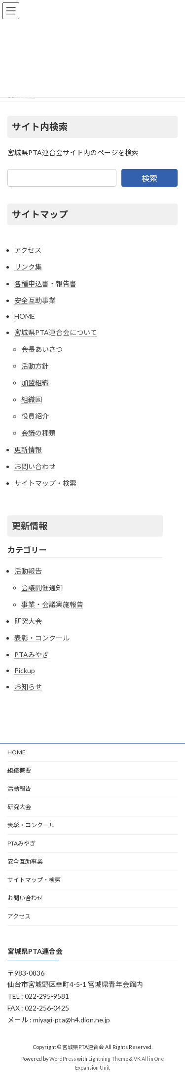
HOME (24, 316)
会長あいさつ (42, 349)
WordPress (62, 1059)
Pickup (24, 670)
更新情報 (28, 449)
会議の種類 (38, 433)
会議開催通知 (42, 587)
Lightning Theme (108, 1059)
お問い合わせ (35, 466)
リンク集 (28, 267)
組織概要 (19, 770)
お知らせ (28, 686)
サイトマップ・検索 (45, 483)
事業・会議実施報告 (52, 604)
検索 (149, 178)
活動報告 (28, 571)
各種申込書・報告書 (45, 283)
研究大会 (28, 621)
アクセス (27, 250)
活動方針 (35, 366)
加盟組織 (35, 382)
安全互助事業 (35, 300)
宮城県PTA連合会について (55, 332)
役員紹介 (35, 416)
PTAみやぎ (31, 654)
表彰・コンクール (42, 638)
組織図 (31, 399)
